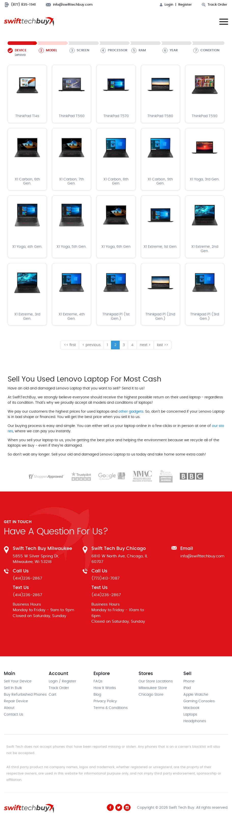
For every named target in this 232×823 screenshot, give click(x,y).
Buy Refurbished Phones (25, 694)
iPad (187, 688)
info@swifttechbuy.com (69, 4)
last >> (162, 345)
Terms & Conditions (110, 708)
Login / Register (62, 681)
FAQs (97, 681)
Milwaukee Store (153, 688)
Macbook (191, 708)
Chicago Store (151, 694)
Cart (52, 694)
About (9, 708)
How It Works (104, 688)
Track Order (214, 4)
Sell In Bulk (13, 688)
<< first (70, 345)
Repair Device (16, 701)
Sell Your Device (18, 681)
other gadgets (130, 411)
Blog (97, 694)
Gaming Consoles (199, 701)
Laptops (190, 714)
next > (145, 345)
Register (185, 4)
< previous (91, 345)
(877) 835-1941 (20, 4)
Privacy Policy (105, 701)
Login (166, 4)
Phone (189, 681)
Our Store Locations (156, 681)
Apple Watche (195, 694)
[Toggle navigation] (222, 21)
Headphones (194, 721)
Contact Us (13, 714)
